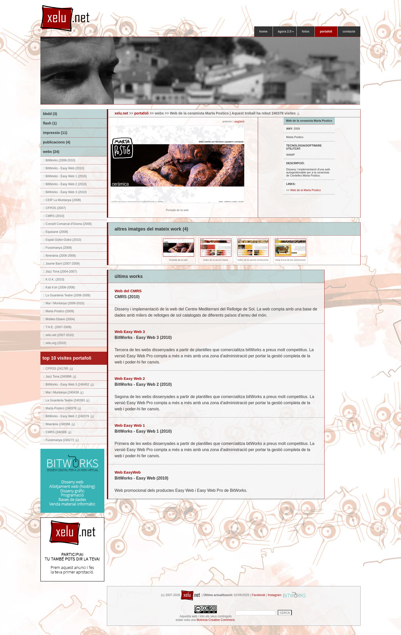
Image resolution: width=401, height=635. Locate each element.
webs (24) (51, 152)
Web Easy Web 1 (130, 425)
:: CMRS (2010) (53, 216)
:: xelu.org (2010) (54, 343)
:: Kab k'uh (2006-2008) (59, 287)
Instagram (274, 595)
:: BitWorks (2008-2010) (59, 160)
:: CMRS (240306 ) (57, 432)
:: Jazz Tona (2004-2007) (60, 271)
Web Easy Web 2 (130, 378)
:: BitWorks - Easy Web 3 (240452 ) (68, 384)
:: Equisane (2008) (55, 232)
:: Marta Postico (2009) (58, 311)
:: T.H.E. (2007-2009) (57, 327)
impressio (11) (55, 133)
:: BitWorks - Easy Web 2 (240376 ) (68, 416)
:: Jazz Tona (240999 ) (59, 376)
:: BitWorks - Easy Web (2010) (63, 168)
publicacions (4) (56, 142)
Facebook (258, 595)
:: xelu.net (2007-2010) (58, 335)
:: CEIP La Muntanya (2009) (62, 200)
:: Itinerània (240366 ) (59, 424)
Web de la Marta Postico (305, 190)
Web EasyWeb (128, 472)
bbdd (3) (50, 114)
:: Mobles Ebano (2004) (59, 319)
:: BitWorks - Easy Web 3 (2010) (65, 192)
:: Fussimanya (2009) (57, 247)
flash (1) (50, 123)
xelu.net (121, 113)
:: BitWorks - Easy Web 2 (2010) (65, 184)
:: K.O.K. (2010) (53, 279)
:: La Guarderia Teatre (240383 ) (66, 400)
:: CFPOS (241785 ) (58, 368)
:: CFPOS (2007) (54, 208)
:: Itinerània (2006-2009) (59, 255)
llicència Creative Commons (216, 620)
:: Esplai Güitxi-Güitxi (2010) (62, 240)
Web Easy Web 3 (130, 331)
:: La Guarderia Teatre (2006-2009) (66, 295)
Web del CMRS (128, 291)
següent (239, 121)
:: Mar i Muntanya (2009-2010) (63, 303)
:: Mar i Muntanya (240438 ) (63, 392)
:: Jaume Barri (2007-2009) (61, 263)
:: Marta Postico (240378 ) (62, 408)
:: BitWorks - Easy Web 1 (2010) (65, 176)
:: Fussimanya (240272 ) (61, 440)
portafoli (141, 113)
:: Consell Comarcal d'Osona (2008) (67, 224)
